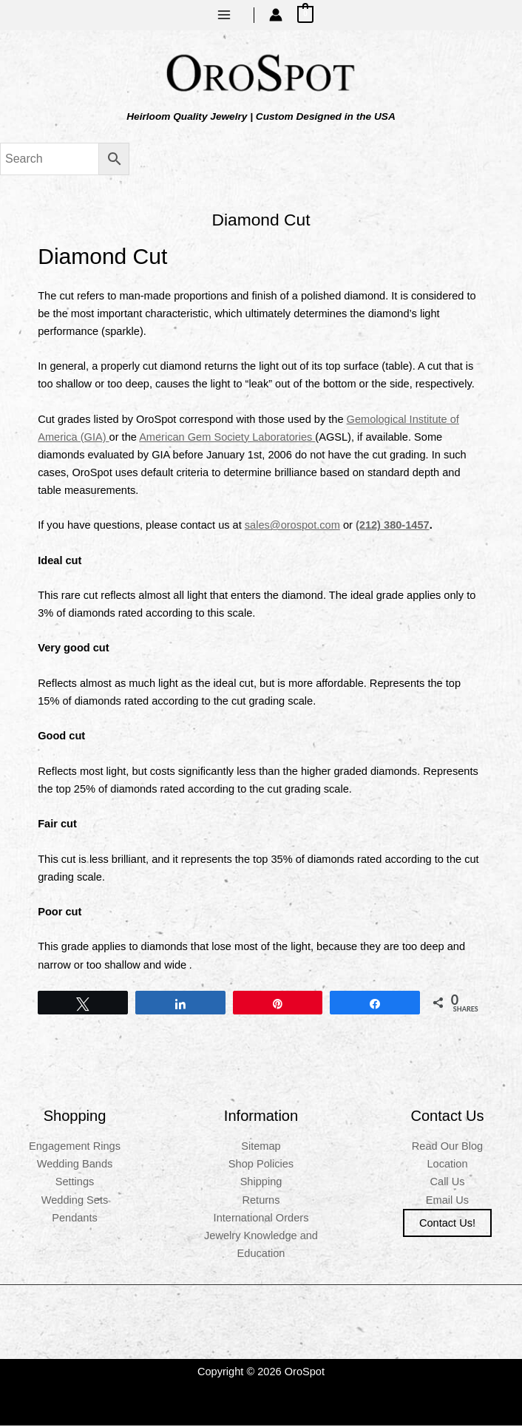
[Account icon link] (275, 14)
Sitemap (260, 1147)
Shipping (261, 1184)
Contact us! (447, 1224)
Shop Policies (261, 1166)
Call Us (447, 1184)
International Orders (261, 1219)
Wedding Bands (75, 1166)
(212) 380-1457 (393, 526)
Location (447, 1166)
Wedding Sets (75, 1201)
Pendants (75, 1219)
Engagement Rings (75, 1147)
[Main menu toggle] (224, 15)
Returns (260, 1201)
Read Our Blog (447, 1147)
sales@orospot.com (292, 526)
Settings (75, 1184)
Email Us (447, 1201)
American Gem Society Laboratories (227, 438)
